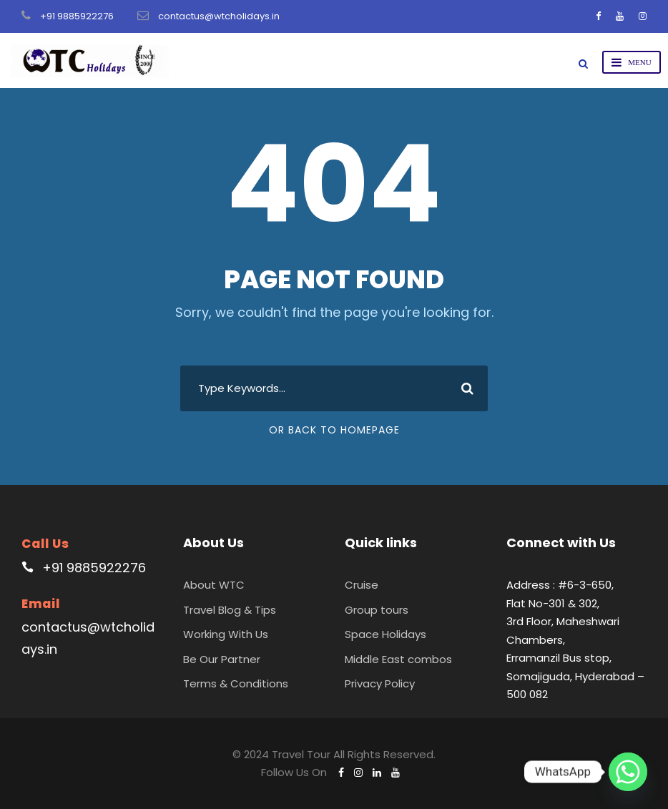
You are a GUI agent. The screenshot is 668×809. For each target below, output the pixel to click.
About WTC (214, 584)
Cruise (361, 584)
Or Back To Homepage (334, 430)
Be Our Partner (221, 659)
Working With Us (225, 634)
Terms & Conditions (235, 683)
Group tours (376, 609)
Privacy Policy (380, 683)
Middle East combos (398, 659)
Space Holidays (385, 634)
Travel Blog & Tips (229, 609)
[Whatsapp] (628, 771)
